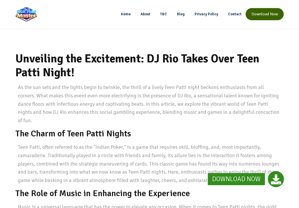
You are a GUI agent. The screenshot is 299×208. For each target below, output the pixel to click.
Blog (181, 14)
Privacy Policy (206, 14)
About (145, 14)
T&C (163, 14)
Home (126, 14)
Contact (235, 14)
